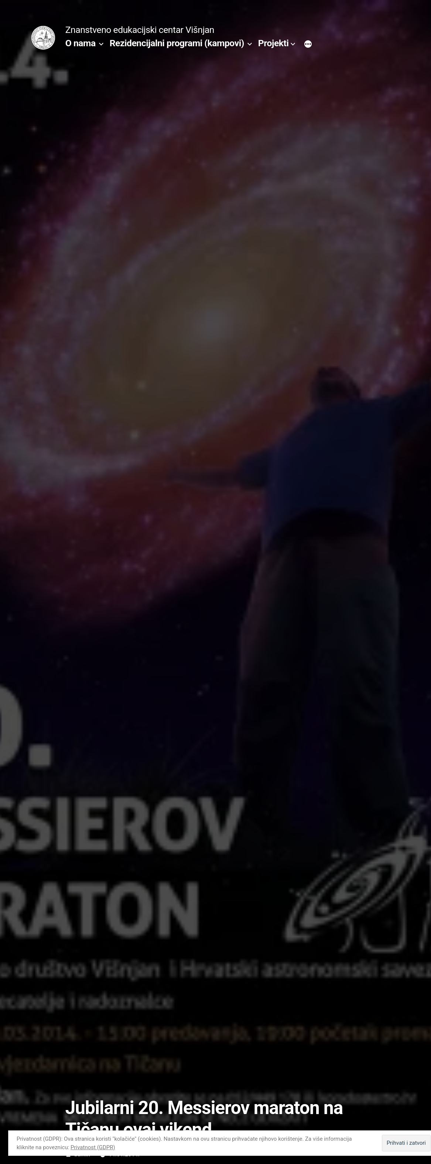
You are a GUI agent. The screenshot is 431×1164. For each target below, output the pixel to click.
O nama (80, 43)
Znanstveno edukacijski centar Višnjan (139, 29)
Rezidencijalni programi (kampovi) (177, 43)
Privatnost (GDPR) (93, 1147)
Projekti (273, 43)
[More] (308, 44)
